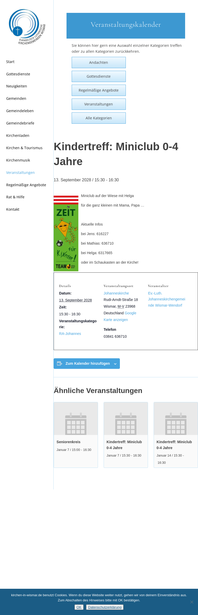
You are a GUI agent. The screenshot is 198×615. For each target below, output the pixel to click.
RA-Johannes (70, 334)
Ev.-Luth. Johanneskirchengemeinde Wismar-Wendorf (166, 299)
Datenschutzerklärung (105, 607)
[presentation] (76, 418)
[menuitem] (26, 62)
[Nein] (191, 601)
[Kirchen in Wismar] (26, 26)
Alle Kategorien (99, 117)
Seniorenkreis (68, 442)
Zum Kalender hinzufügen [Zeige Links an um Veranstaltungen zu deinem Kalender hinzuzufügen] (87, 363)
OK (79, 607)
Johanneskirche (116, 293)
